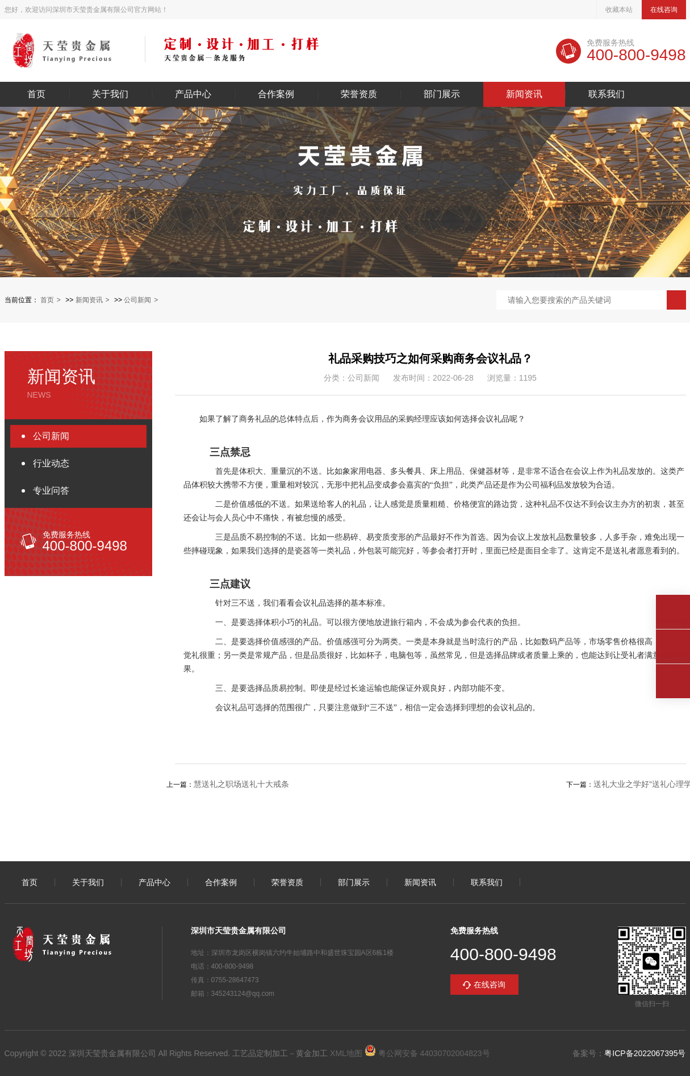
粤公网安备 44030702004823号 (427, 1053)
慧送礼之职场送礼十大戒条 (241, 784)
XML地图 (346, 1053)
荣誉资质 (359, 94)
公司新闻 (137, 300)
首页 (36, 94)
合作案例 (276, 94)
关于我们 (110, 94)
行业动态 (51, 463)
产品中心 (193, 94)
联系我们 (606, 94)
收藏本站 (619, 10)
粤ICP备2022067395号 (644, 1053)
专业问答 (51, 490)
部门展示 (442, 94)
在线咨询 (664, 10)
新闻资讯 (524, 94)
